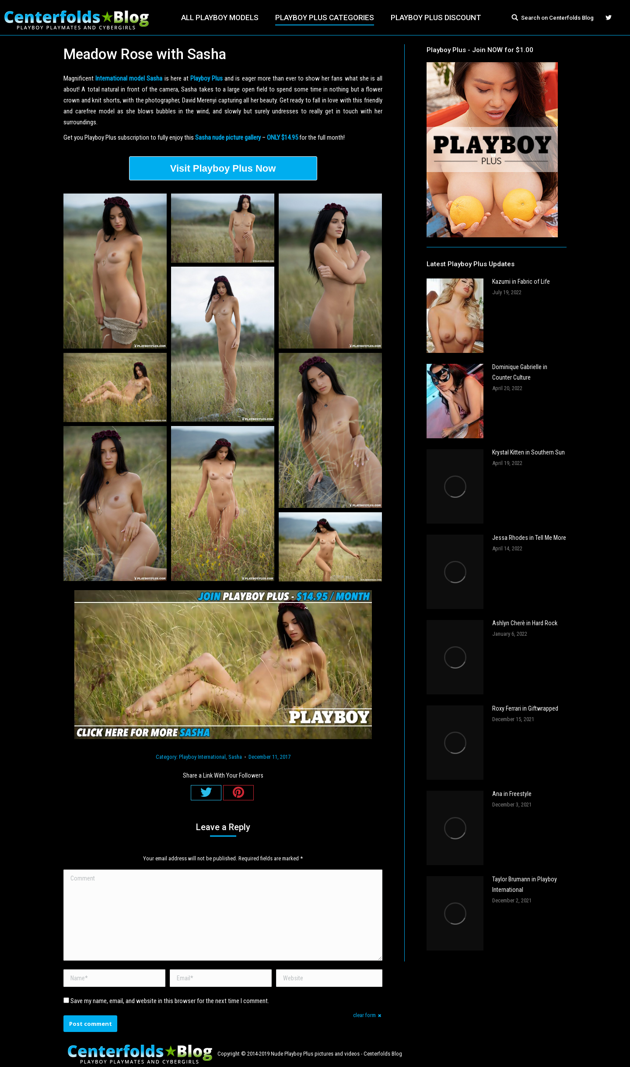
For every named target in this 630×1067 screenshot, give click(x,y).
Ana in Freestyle (512, 793)
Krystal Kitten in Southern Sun (528, 452)
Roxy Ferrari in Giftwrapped (525, 708)
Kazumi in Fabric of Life (521, 281)
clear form (364, 1015)
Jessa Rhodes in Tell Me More (529, 537)
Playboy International (202, 757)
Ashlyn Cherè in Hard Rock (524, 623)
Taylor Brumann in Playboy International (524, 884)
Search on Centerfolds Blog (557, 17)
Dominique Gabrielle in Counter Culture (519, 372)
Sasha (235, 757)
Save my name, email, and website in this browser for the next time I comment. (169, 1001)
